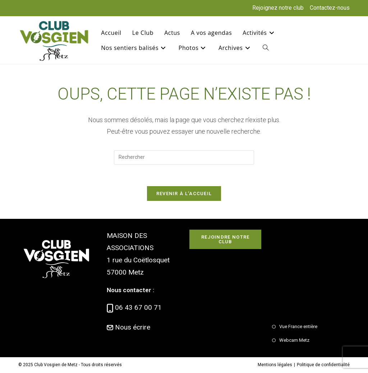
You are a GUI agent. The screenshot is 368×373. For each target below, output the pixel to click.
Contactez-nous (330, 7)
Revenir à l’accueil (184, 193)
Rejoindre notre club (225, 239)
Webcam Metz (294, 340)
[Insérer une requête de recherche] (184, 157)
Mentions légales (275, 364)
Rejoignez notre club (278, 7)
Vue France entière (298, 326)
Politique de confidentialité (323, 364)
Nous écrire (132, 327)
